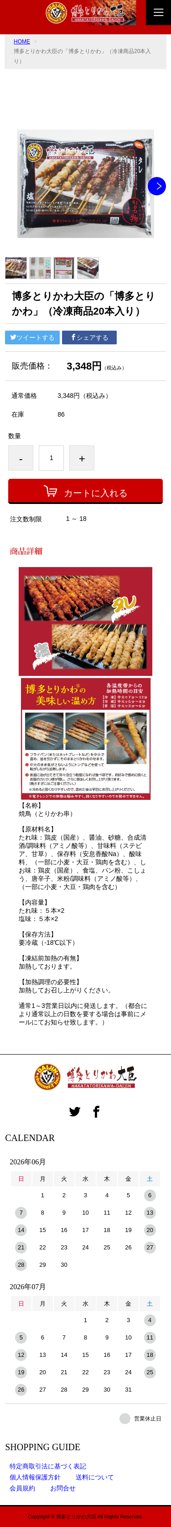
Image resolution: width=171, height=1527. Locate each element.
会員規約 (22, 1488)
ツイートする (32, 337)
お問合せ (63, 1488)
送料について (95, 1477)
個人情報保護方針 (35, 1477)
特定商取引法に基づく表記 (48, 1466)
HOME (22, 41)
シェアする (89, 337)
